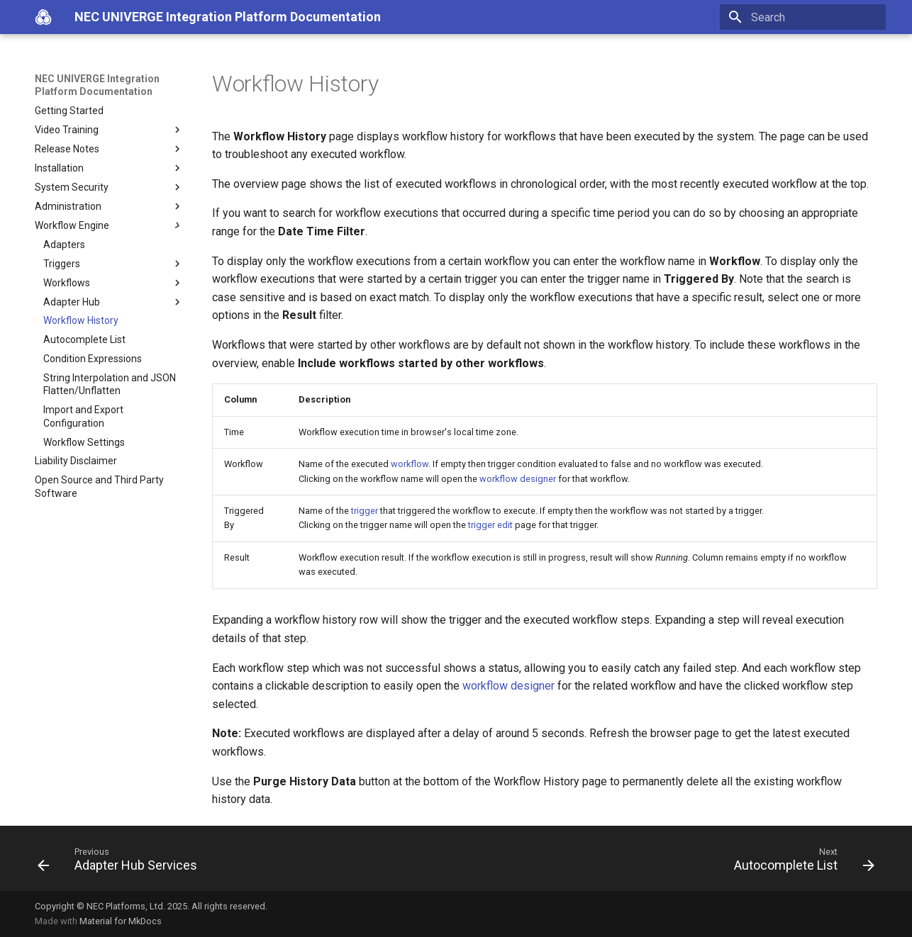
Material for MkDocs (120, 921)
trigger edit (490, 525)
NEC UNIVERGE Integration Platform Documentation (97, 85)
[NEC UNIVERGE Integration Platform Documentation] (43, 17)
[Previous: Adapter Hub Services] (121, 862)
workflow (409, 464)
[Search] (803, 17)
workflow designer (517, 478)
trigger (364, 510)
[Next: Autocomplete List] (800, 862)
